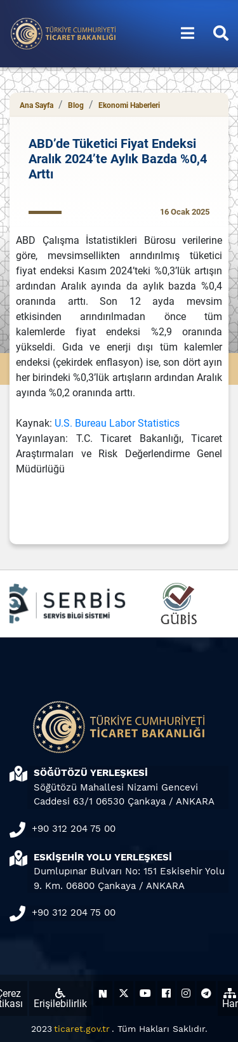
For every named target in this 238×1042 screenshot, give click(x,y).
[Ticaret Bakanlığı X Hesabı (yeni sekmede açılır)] (123, 993)
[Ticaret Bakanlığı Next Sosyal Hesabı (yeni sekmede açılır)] (102, 993)
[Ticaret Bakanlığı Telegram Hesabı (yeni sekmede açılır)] (206, 993)
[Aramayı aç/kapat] (221, 33)
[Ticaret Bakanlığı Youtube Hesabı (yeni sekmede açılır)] (145, 993)
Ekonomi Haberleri (129, 105)
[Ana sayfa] (63, 33)
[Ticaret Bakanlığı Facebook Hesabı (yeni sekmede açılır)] (166, 993)
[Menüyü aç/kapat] (187, 33)
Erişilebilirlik (60, 999)
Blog (76, 105)
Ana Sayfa (36, 105)
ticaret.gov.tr (82, 1029)
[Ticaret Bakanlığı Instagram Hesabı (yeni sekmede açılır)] (186, 993)
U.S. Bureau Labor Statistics (117, 423)
